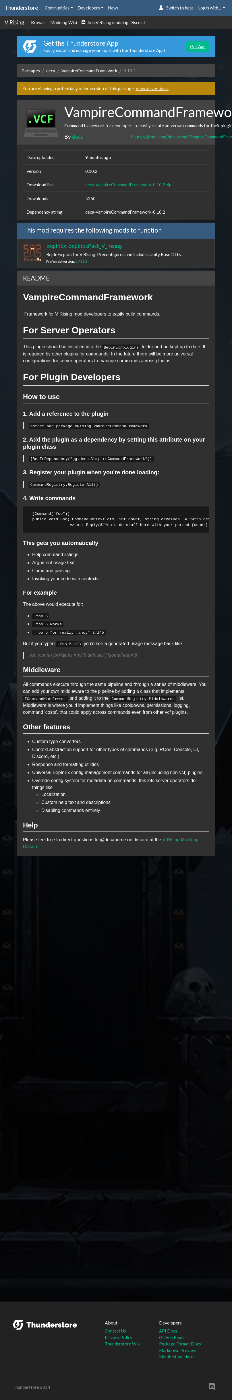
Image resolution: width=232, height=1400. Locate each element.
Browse (38, 22)
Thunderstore (21, 7)
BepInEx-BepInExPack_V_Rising (84, 245)
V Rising (14, 22)
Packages (31, 70)
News (113, 7)
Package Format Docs (180, 1343)
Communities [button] (57, 7)
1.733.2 (81, 261)
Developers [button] (89, 7)
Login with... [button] (210, 7)
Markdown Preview (177, 1350)
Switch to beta (176, 7)
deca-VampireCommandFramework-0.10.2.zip (128, 184)
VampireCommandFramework (89, 70)
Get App (198, 46)
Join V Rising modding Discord (113, 22)
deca (50, 70)
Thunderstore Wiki (123, 1343)
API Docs (168, 1330)
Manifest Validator (177, 1356)
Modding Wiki (63, 22)
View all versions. (152, 88)
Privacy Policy (118, 1337)
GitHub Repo (171, 1337)
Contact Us (115, 1330)
